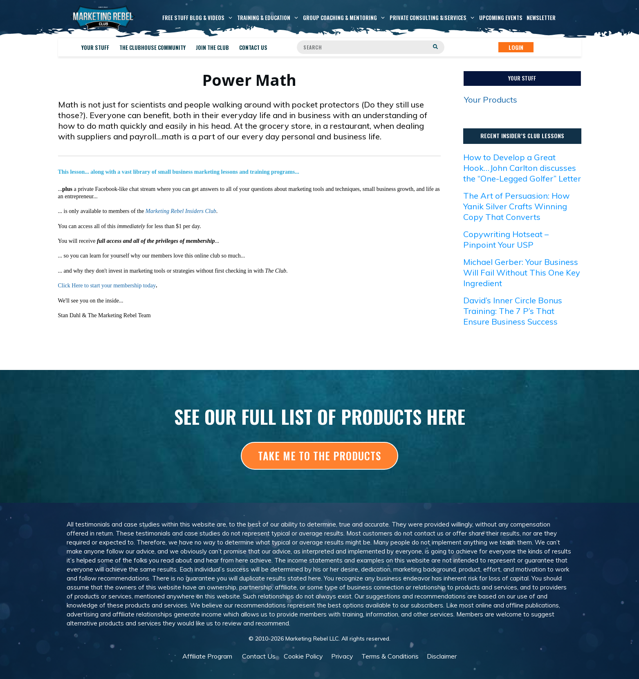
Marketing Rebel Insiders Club (181, 211)
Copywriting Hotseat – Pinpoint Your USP (506, 239)
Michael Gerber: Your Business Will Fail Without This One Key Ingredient (521, 272)
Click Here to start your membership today (107, 285)
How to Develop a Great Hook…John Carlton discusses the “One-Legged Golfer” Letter (522, 168)
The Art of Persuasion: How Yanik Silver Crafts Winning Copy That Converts (516, 206)
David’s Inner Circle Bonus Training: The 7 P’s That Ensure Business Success (512, 311)
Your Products (490, 99)
